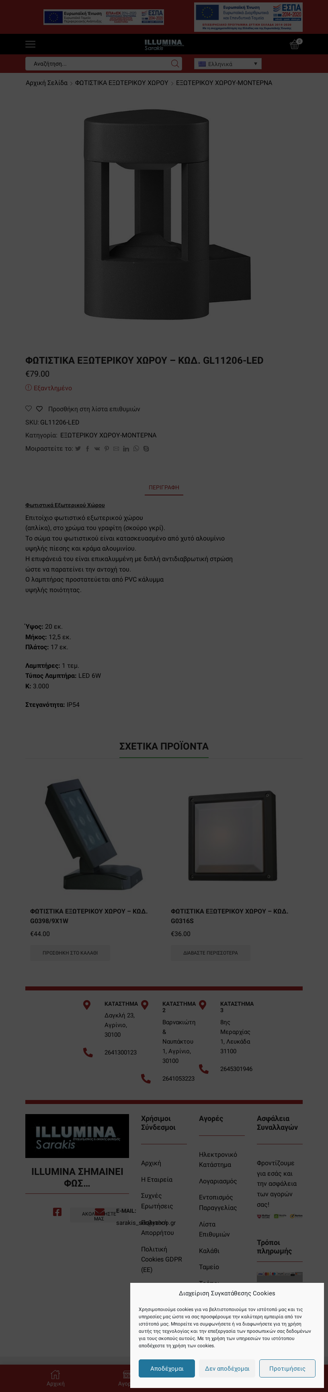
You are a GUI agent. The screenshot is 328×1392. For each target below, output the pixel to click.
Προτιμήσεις (287, 1368)
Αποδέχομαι (167, 1368)
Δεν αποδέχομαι (227, 1368)
